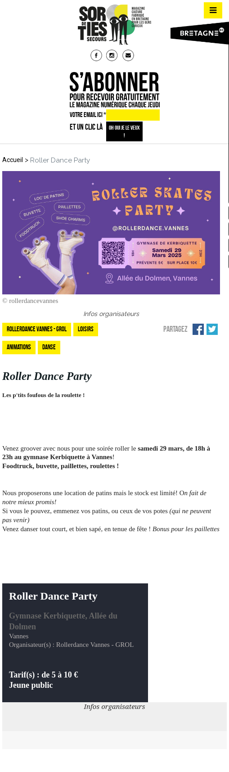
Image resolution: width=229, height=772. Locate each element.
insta (113, 56)
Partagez (175, 329)
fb (97, 56)
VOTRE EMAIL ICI (88, 114)
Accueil (12, 159)
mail (129, 56)
